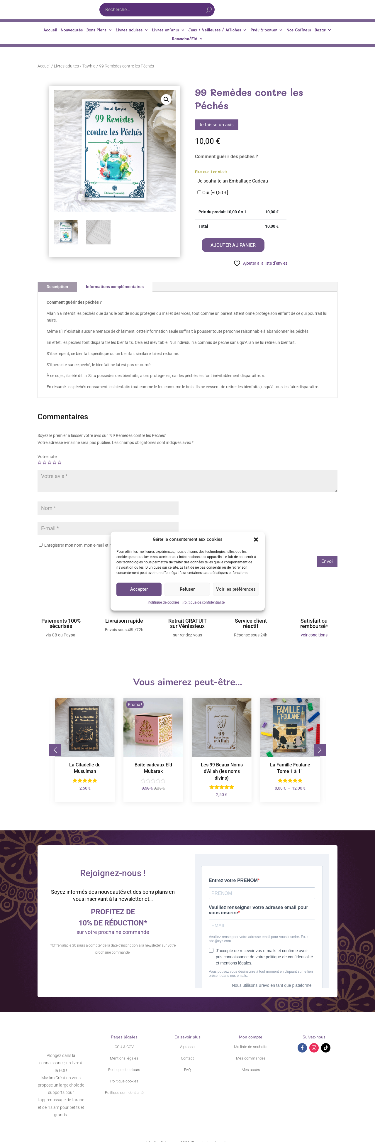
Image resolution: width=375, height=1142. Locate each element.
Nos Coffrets (298, 30)
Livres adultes (129, 30)
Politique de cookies (163, 602)
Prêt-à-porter (263, 30)
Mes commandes (251, 1058)
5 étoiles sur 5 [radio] (59, 462)
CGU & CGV (124, 1047)
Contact (187, 1058)
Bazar (320, 30)
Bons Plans (96, 30)
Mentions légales (124, 1058)
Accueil (50, 30)
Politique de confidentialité (203, 602)
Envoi (327, 561)
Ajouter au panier (233, 245)
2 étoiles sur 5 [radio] (45, 462)
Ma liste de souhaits (250, 1047)
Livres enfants (165, 30)
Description (57, 286)
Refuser (187, 589)
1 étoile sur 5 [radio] (40, 462)
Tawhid (89, 66)
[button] (256, 540)
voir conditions (314, 635)
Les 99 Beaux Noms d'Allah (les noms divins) (222, 771)
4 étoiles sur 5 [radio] (54, 462)
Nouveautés (72, 30)
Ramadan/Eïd (184, 39)
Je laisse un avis (217, 124)
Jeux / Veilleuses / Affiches (215, 30)
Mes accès (251, 1069)
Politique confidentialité (124, 1092)
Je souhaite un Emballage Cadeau (232, 181)
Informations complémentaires (115, 286)
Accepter (139, 589)
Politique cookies (124, 1081)
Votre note (47, 456)
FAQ (187, 1069)
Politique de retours (124, 1069)
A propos (187, 1047)
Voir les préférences (236, 589)
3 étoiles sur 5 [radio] (49, 462)
